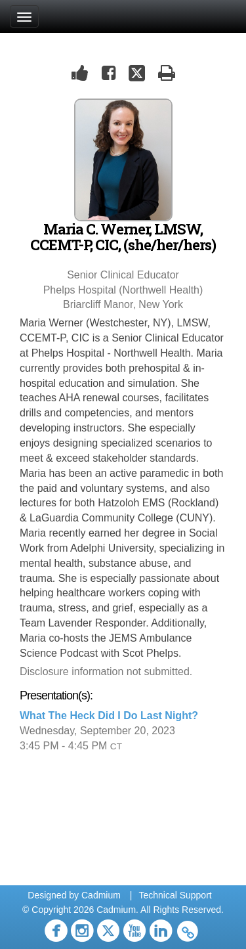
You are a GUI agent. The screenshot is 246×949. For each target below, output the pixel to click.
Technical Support (174, 895)
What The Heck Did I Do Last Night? (109, 715)
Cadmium (101, 895)
